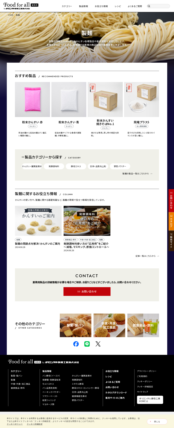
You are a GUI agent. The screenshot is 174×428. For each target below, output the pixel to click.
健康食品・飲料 (18, 387)
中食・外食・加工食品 (20, 383)
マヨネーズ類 (48, 404)
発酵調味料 (77, 379)
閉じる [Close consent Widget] (157, 422)
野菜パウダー (78, 400)
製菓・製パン (16, 375)
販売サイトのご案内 (115, 397)
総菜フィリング (49, 400)
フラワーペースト (50, 396)
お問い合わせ (112, 387)
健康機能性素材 (79, 396)
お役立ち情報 (112, 371)
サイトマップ (142, 391)
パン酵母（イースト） (51, 375)
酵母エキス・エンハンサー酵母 (85, 387)
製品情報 (46, 371)
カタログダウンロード (116, 392)
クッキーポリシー (145, 381)
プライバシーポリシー (147, 371)
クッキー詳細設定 (145, 386)
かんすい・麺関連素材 (82, 375)
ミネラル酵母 (78, 383)
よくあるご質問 (112, 381)
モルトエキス (48, 383)
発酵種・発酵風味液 (51, 379)
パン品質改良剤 (49, 387)
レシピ (108, 376)
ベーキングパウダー (51, 392)
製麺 (13, 379)
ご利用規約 (142, 376)
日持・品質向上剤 (80, 392)
